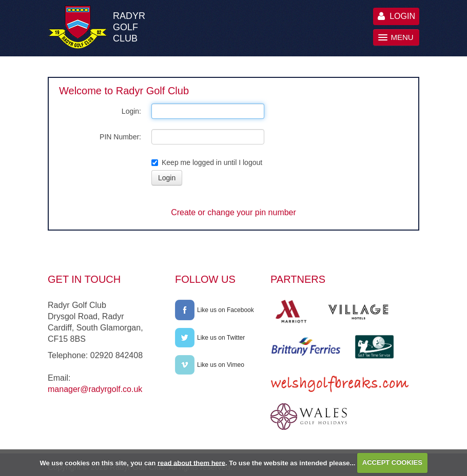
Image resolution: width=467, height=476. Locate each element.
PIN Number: (120, 137)
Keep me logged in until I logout (206, 162)
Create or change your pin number (233, 212)
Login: (131, 111)
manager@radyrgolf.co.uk (95, 389)
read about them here (191, 462)
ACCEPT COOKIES (392, 462)
